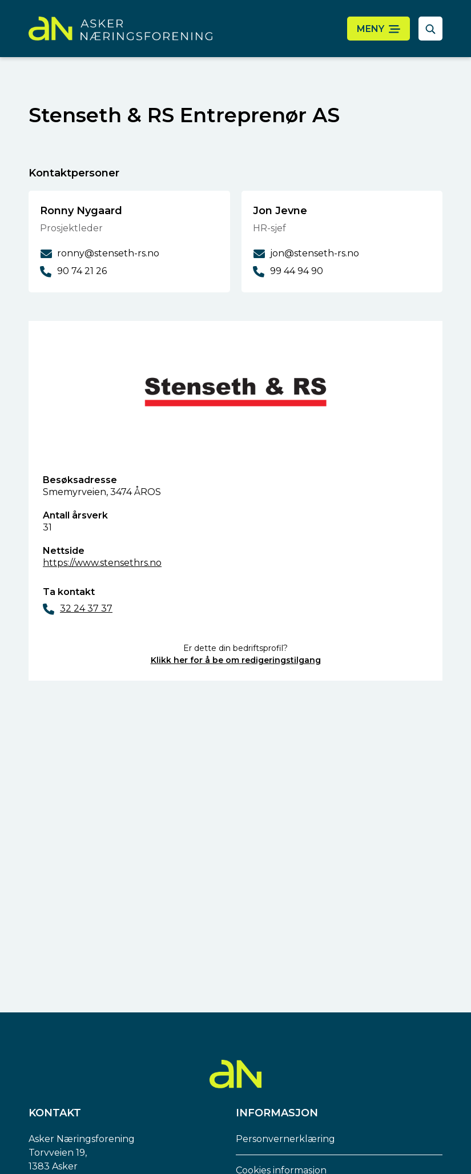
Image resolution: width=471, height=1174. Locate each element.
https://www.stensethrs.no (102, 562)
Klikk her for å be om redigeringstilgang (236, 660)
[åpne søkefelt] (430, 29)
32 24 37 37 (86, 608)
